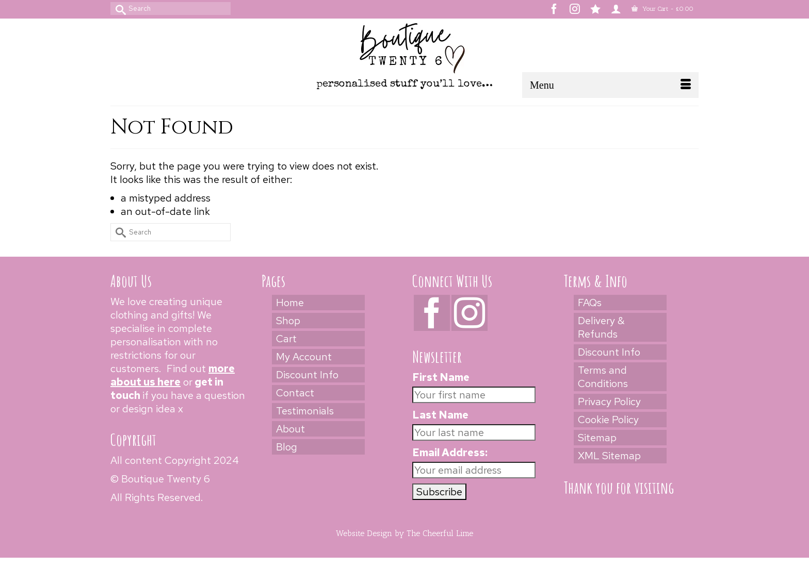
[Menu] (610, 85)
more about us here (172, 375)
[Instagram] (469, 313)
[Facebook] (432, 313)
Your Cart (662, 8)
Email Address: (450, 452)
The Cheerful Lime (440, 533)
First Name (441, 377)
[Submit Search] (118, 8)
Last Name (440, 415)
